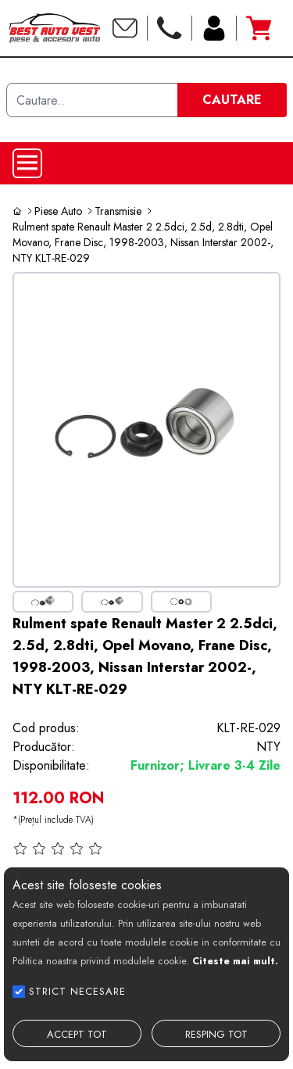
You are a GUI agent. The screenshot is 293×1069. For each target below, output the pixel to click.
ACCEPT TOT (77, 1034)
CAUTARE (232, 100)
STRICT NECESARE (77, 991)
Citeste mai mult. (235, 960)
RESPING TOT (216, 1034)
